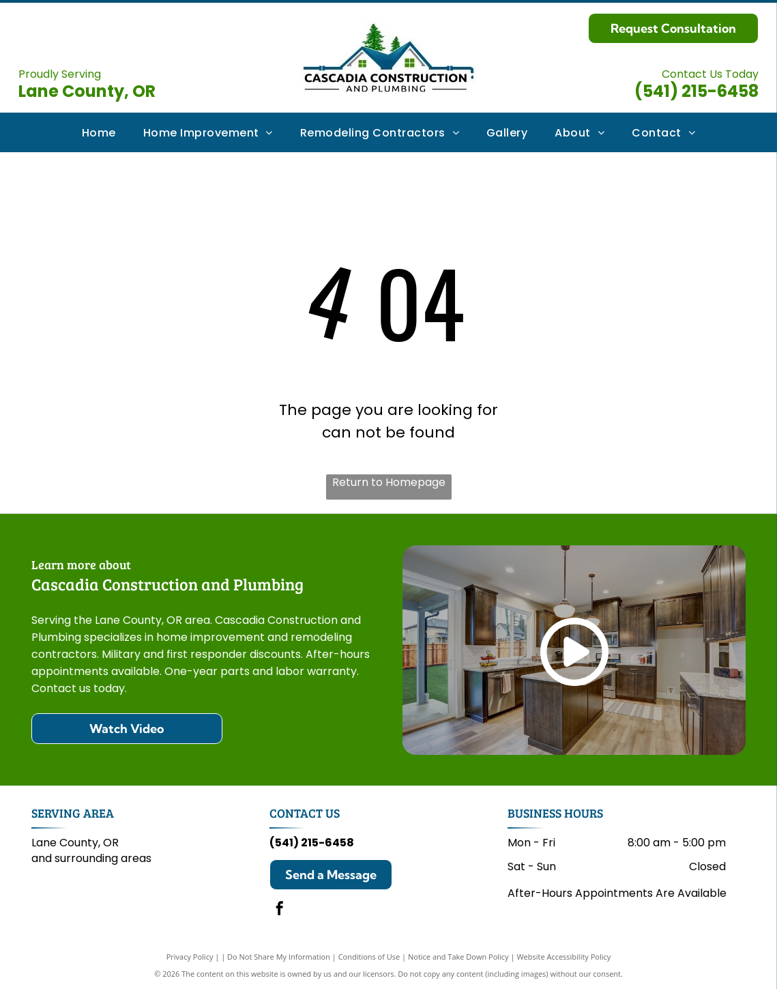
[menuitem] (99, 132)
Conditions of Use (369, 956)
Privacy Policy (190, 956)
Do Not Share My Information (278, 956)
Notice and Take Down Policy (458, 956)
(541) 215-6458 (696, 91)
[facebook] (279, 910)
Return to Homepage (388, 482)
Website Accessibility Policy (563, 956)
